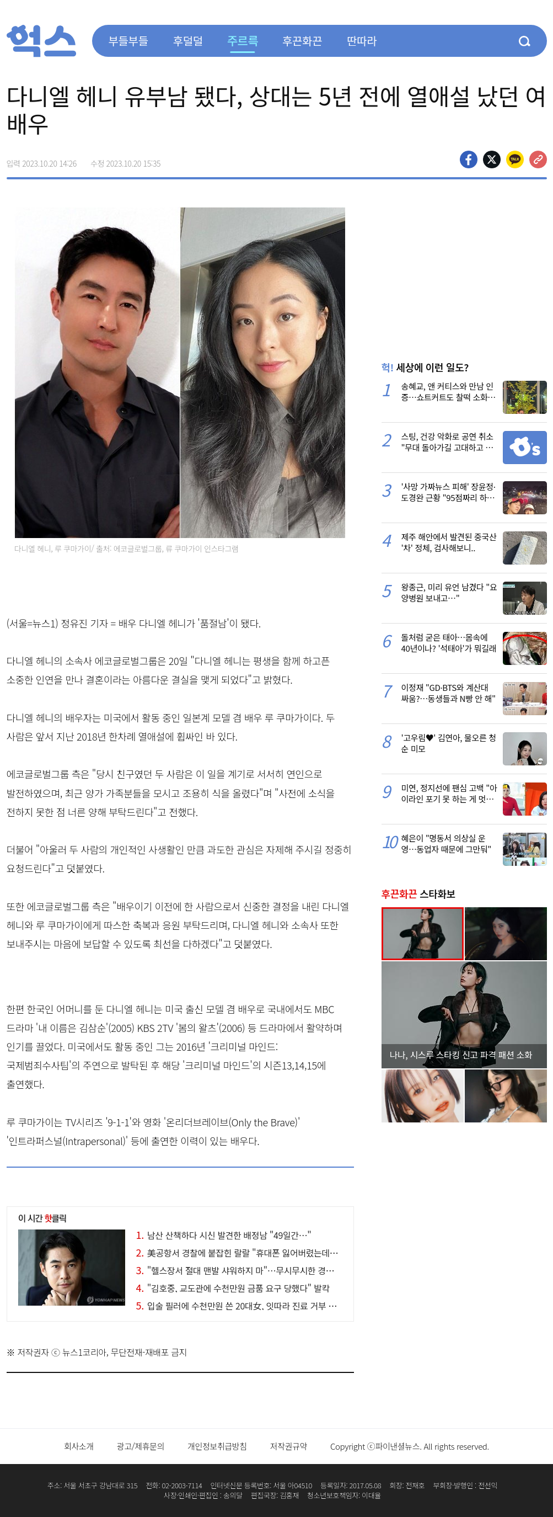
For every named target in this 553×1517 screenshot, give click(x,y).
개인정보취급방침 (217, 1446)
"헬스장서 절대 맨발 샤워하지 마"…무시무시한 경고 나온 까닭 (253, 1270)
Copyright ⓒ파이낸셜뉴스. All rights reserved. (409, 1446)
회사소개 (79, 1446)
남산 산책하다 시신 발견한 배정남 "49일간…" (224, 1235)
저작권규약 (288, 1446)
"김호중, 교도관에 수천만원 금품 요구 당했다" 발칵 (233, 1288)
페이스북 (468, 159)
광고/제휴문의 (140, 1446)
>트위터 (492, 159)
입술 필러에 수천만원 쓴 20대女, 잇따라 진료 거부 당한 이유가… (257, 1305)
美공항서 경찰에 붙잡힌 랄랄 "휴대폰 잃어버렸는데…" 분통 (248, 1252)
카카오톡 (515, 159)
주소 (538, 159)
